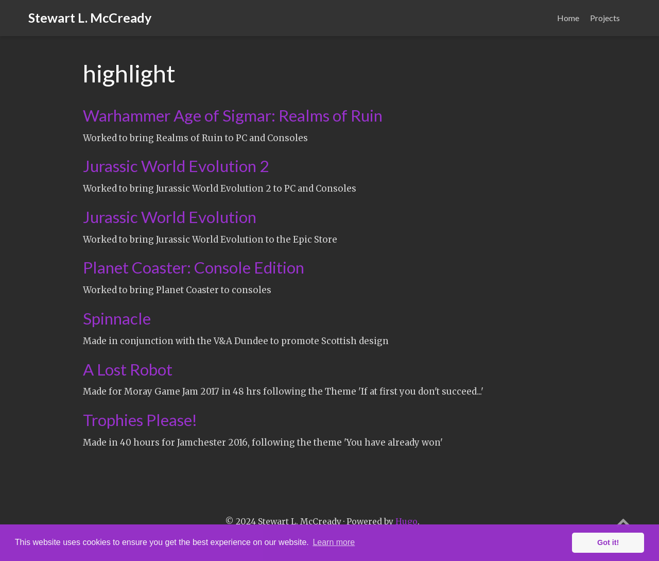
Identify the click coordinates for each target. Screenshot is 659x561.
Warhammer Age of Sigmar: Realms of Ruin (233, 115)
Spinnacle (117, 318)
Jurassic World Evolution (169, 217)
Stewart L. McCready (89, 17)
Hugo (406, 521)
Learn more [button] (334, 542)
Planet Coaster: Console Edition (193, 267)
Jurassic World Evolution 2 (176, 166)
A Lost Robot (127, 369)
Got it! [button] (608, 542)
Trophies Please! (140, 420)
